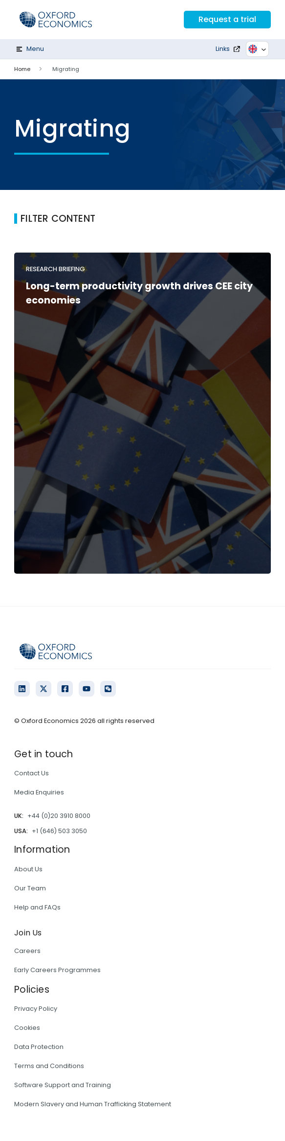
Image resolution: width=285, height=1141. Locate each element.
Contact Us (31, 773)
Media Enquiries (39, 792)
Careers (27, 951)
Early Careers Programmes (57, 970)
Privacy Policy (35, 1008)
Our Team (30, 888)
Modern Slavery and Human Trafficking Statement (92, 1104)
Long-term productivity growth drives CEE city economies (139, 293)
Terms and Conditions (49, 1066)
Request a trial (227, 19)
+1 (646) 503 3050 (59, 831)
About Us (28, 869)
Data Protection (39, 1047)
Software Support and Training (62, 1085)
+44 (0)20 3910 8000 (58, 816)
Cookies (27, 1028)
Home (22, 69)
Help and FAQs (37, 907)
